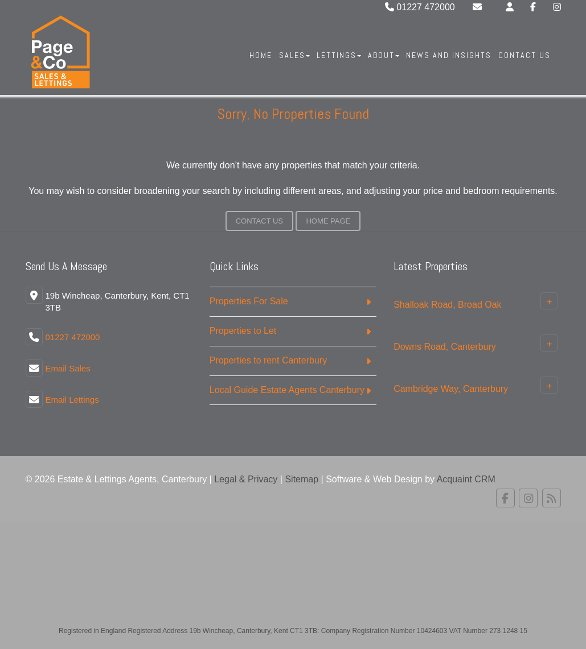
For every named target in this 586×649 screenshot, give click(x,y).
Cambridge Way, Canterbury (451, 389)
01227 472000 (420, 7)
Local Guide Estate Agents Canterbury (287, 390)
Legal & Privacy (245, 479)
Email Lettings (72, 399)
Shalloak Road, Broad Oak (447, 304)
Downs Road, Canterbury (445, 347)
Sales (294, 55)
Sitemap (301, 479)
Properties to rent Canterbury (268, 360)
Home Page (328, 221)
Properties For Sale (249, 301)
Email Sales (68, 368)
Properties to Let (243, 331)
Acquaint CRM (466, 479)
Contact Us (524, 55)
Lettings (339, 55)
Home (260, 55)
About (383, 55)
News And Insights (448, 55)
